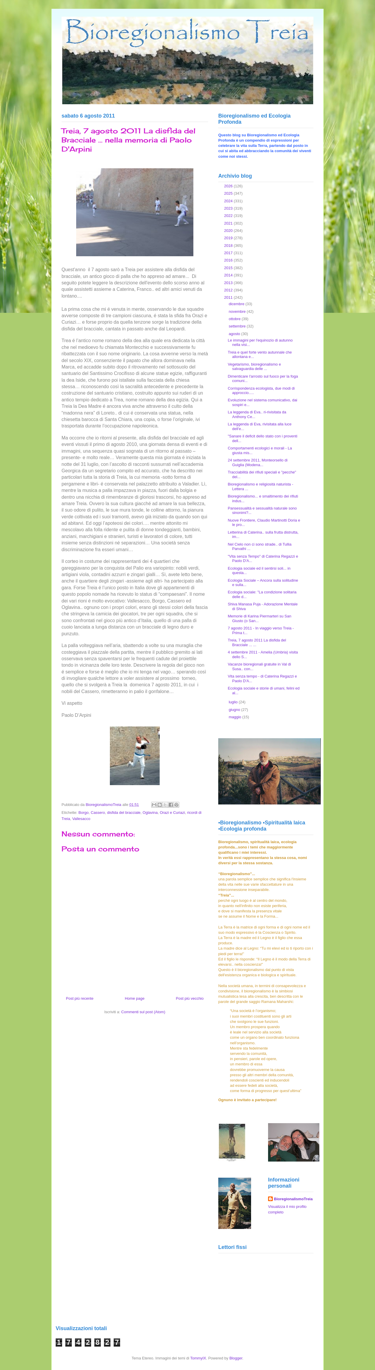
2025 (229, 193)
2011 (229, 297)
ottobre (235, 319)
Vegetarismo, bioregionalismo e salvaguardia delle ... (254, 366)
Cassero (98, 812)
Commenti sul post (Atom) (143, 1012)
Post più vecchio (190, 998)
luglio (234, 702)
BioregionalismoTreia (293, 1199)
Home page (134, 998)
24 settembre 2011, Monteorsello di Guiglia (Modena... (257, 462)
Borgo (84, 812)
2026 (229, 186)
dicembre (237, 304)
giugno (235, 709)
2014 (229, 275)
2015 (229, 268)
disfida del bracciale (123, 812)
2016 (229, 260)
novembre (238, 311)
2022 (229, 215)
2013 (229, 283)
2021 (229, 223)
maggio (235, 717)
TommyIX (198, 1358)
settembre (238, 326)
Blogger (235, 1358)
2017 (229, 253)
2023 (229, 208)
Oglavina (150, 812)
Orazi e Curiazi (172, 812)
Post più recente (79, 998)
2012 (229, 290)
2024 (229, 201)
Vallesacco (81, 818)
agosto (235, 334)
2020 (229, 230)
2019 (229, 238)
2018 (229, 245)
